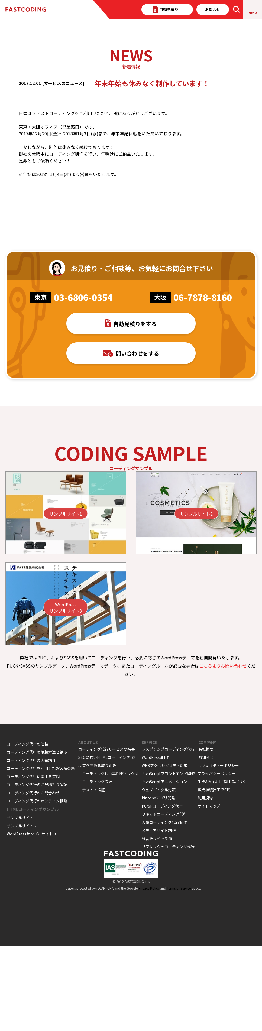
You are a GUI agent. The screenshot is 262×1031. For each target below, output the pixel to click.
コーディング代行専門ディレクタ (110, 858)
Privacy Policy (148, 973)
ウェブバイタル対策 (159, 874)
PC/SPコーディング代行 (162, 891)
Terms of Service (179, 973)
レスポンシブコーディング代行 (168, 834)
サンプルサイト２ (22, 910)
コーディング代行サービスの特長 (106, 834)
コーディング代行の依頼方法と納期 (37, 837)
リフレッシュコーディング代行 (168, 931)
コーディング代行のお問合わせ (33, 877)
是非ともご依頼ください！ (45, 190)
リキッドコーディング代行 (164, 899)
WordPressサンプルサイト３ (32, 919)
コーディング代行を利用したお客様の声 (41, 853)
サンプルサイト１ (22, 902)
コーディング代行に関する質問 (33, 861)
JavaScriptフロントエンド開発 (168, 858)
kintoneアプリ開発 (158, 883)
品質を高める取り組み (97, 850)
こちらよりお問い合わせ (223, 735)
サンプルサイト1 (65, 583)
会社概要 (206, 834)
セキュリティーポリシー (218, 850)
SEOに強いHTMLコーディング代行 (108, 842)
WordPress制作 (155, 842)
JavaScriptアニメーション (164, 866)
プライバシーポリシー (216, 858)
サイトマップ (209, 891)
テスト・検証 (93, 874)
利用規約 (205, 883)
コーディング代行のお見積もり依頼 (37, 869)
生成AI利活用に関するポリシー (224, 866)
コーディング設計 (97, 866)
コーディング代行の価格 (27, 829)
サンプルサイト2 (196, 583)
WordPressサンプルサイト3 (65, 677)
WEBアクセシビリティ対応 (164, 850)
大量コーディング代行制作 (164, 907)
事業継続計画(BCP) (214, 874)
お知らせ (206, 842)
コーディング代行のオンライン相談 (37, 886)
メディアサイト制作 (159, 915)
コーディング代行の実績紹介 (31, 845)
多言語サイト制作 (157, 923)
